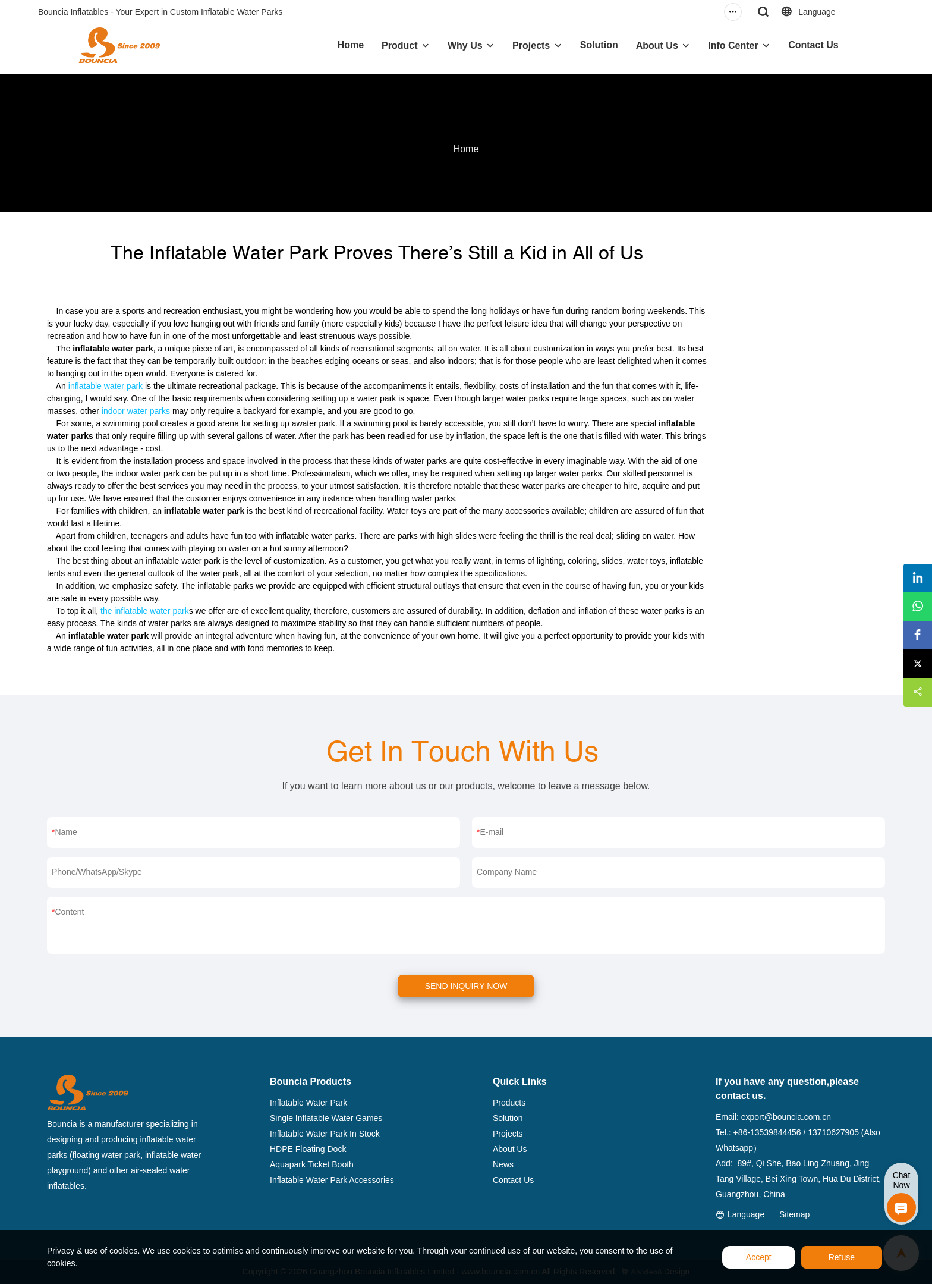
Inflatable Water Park (308, 1102)
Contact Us (813, 45)
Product (399, 45)
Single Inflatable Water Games (326, 1118)
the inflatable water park (144, 611)
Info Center (733, 45)
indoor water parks (136, 411)
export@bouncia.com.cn (786, 1117)
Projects (531, 45)
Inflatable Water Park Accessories (332, 1180)
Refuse (842, 1257)
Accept (759, 1257)
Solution (599, 45)
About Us (657, 45)
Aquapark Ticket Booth (312, 1164)
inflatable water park (105, 386)
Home (351, 45)
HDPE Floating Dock (308, 1149)
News (503, 1164)
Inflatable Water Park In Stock (325, 1133)
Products (509, 1102)
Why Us (465, 45)
